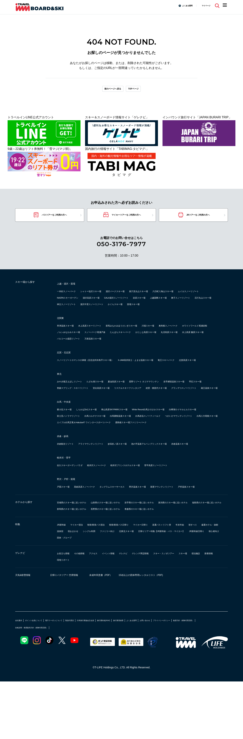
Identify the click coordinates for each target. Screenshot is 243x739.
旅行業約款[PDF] (144, 677)
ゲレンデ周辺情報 (168, 610)
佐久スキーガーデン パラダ (75, 509)
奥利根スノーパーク (70, 344)
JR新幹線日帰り (140, 595)
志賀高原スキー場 (98, 385)
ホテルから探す (28, 554)
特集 (19, 582)
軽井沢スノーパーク (112, 509)
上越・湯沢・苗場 (70, 289)
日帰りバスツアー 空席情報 (71, 633)
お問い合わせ (203, 677)
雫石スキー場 (101, 413)
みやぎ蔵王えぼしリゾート (75, 406)
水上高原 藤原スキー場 (171, 350)
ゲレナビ (22, 611)
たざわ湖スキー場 (110, 406)
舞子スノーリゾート (99, 309)
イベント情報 (125, 610)
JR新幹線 (63, 582)
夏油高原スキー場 (139, 406)
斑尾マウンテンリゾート (201, 531)
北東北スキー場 (211, 588)
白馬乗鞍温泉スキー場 (189, 447)
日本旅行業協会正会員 (117, 677)
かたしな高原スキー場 (107, 350)
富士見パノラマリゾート (117, 447)
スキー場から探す (30, 288)
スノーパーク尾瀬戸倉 (183, 344)
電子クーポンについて (71, 677)
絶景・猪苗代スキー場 (116, 419)
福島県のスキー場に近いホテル (125, 559)
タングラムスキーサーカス (133, 531)
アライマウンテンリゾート (104, 481)
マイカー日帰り (170, 582)
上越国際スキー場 (69, 309)
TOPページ (139, 90)
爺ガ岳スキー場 (67, 441)
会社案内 (20, 677)
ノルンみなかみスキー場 (146, 344)
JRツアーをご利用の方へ (198, 219)
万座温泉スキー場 (107, 357)
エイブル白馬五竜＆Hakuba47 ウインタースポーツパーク (96, 460)
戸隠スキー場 (66, 531)
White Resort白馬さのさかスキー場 (184, 441)
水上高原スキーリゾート (102, 337)
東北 (60, 399)
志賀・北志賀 (67, 371)
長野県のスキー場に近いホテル (78, 566)
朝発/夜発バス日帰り (141, 582)
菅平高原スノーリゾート (194, 509)
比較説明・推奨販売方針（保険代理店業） (105, 684)
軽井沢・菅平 (67, 502)
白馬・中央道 (67, 433)
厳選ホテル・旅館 (102, 588)
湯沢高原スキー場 (140, 303)
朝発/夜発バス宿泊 (109, 582)
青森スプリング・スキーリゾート (137, 413)
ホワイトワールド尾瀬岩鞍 (107, 344)
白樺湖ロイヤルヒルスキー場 (76, 447)
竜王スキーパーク (69, 385)
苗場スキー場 (92, 316)
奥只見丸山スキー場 (169, 297)
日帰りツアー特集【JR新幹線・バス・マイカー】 (91, 595)
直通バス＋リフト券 (199, 582)
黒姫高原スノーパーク (95, 531)
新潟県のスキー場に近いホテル (78, 559)
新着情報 (96, 617)
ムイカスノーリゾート (72, 303)
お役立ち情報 (66, 610)
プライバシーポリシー (28, 684)
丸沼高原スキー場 (139, 350)
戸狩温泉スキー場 (69, 537)
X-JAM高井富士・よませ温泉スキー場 (169, 378)
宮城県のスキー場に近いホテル (78, 553)
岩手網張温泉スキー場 (72, 413)
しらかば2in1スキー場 (98, 441)
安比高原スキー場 (177, 413)
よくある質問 (180, 5)
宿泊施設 (80, 617)
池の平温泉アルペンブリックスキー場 (184, 481)
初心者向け (163, 595)
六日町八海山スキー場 (203, 297)
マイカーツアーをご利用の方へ (126, 219)
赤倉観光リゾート (69, 481)
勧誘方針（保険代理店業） (61, 684)
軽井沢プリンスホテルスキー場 (152, 509)
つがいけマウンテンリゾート (117, 453)
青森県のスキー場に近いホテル (125, 566)
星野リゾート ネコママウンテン (177, 406)
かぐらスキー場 (67, 316)
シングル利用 (162, 588)
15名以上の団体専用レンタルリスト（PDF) (172, 633)
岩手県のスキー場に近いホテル (172, 553)
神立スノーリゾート (160, 309)
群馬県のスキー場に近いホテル (172, 559)
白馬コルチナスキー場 (154, 447)
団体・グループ (185, 595)
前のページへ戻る (109, 90)
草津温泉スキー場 (69, 337)
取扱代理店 (94, 677)
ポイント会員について (42, 677)
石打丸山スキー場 (130, 309)
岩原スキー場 (206, 303)
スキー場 (63, 617)
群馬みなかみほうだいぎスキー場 (146, 337)
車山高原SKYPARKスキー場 (136, 441)
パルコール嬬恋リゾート (73, 357)
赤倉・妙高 (65, 474)
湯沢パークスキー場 (137, 297)
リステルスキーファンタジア (76, 419)
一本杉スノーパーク (70, 297)
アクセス (105, 610)
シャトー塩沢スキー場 (104, 297)
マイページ (203, 5)
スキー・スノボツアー (200, 610)
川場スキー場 (183, 337)
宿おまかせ (140, 588)
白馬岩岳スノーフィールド (75, 453)
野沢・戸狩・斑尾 (70, 523)
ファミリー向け (186, 588)
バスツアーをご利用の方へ (54, 219)
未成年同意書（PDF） (116, 633)
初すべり (80, 588)
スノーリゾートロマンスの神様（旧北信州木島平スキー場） (98, 378)
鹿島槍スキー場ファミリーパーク (162, 460)
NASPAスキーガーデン (107, 303)
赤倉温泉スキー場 (69, 488)
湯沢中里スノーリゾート (195, 309)
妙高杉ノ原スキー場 (140, 481)
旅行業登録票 (165, 677)
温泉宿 (123, 588)
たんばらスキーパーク (72, 350)
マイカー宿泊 (83, 582)
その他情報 (87, 610)
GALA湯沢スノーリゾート (174, 303)
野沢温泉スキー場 (168, 531)
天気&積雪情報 (26, 633)
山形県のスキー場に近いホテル (125, 553)
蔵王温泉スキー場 (189, 419)
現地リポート (116, 617)
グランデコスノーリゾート (154, 419)
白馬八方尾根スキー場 (157, 453)
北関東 (62, 330)
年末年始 (63, 588)
